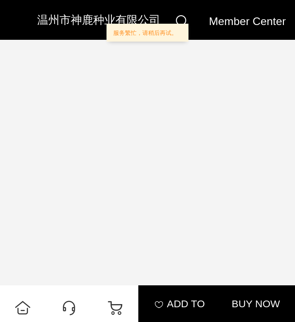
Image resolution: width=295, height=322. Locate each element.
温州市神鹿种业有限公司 (98, 20)
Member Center (247, 21)
